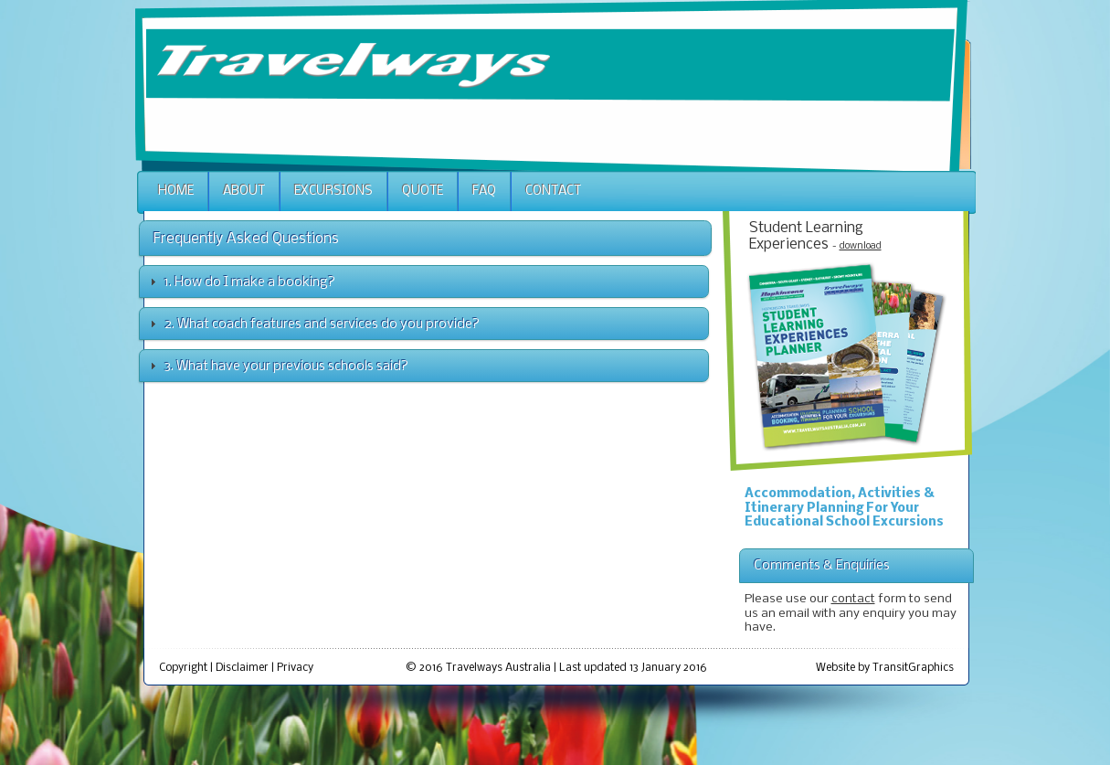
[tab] (424, 281)
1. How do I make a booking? (249, 282)
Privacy (295, 668)
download (861, 246)
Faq (484, 191)
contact (853, 599)
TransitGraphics (913, 668)
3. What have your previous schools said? (286, 366)
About (244, 191)
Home (176, 191)
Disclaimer (242, 668)
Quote (422, 191)
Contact (553, 191)
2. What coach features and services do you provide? (322, 324)
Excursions (333, 191)
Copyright (183, 668)
